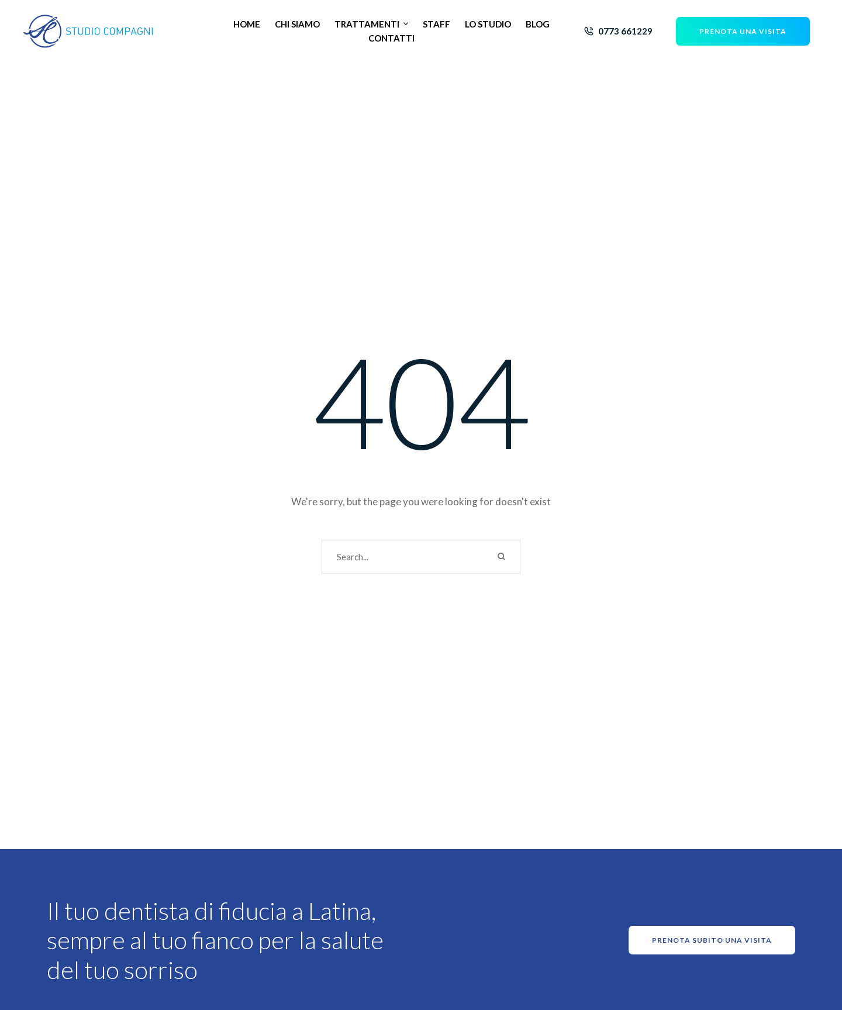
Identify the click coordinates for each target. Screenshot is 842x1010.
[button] (405, 24)
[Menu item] (246, 24)
